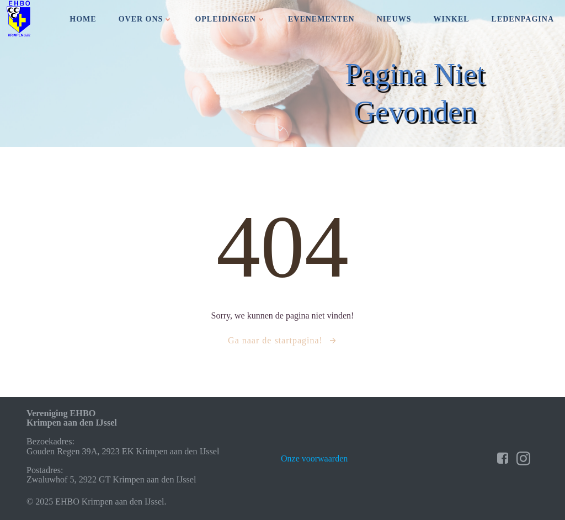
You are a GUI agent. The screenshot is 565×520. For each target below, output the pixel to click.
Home (83, 19)
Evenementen (321, 19)
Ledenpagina (523, 19)
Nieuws (394, 19)
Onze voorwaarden (314, 458)
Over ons (146, 19)
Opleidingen (230, 19)
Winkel (451, 19)
